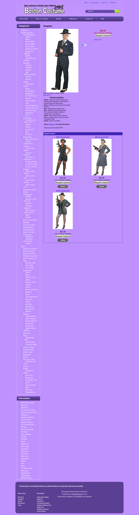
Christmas (24, 432)
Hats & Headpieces (29, 258)
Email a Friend (97, 39)
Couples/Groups (28, 230)
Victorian (28, 77)
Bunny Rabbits (30, 44)
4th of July (28, 390)
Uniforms (26, 146)
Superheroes (27, 137)
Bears (27, 39)
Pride (27, 103)
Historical (26, 63)
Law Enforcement (31, 164)
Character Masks (31, 344)
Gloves (25, 357)
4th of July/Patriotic (27, 424)
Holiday (25, 82)
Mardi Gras (29, 113)
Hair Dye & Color (29, 359)
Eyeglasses (27, 354)
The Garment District (28, 410)
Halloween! (24, 444)
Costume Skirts (28, 350)
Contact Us (89, 19)
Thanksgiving (30, 91)
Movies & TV (29, 129)
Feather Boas (27, 352)
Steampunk (29, 306)
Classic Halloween (31, 105)
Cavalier (28, 70)
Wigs (24, 261)
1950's (27, 275)
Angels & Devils (30, 282)
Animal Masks (30, 342)
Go (117, 11)
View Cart (104, 2)
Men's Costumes (29, 251)
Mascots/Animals (29, 35)
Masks (25, 335)
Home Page (23, 19)
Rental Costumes (27, 33)
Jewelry (28, 243)
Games (27, 127)
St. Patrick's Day (31, 96)
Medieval (28, 67)
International (27, 194)
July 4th (28, 98)
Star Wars (28, 304)
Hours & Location (42, 19)
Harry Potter (25, 446)
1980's (27, 280)
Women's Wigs (30, 263)
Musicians (28, 134)
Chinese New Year (31, 108)
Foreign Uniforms (31, 162)
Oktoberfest (29, 93)
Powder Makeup (31, 321)
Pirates (25, 192)
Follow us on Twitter (45, 486)
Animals (28, 285)
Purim (27, 115)
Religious (26, 222)
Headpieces (29, 237)
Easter (27, 88)
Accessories (27, 235)
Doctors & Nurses (31, 289)
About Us (24, 405)
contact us (52, 124)
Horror (27, 294)
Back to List (46, 95)
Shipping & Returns (27, 417)
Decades (26, 169)
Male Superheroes (31, 139)
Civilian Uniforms (31, 167)
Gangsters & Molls (29, 190)
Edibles (27, 56)
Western (28, 79)
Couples (23, 437)
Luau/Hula (24, 449)
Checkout (113, 2)
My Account (94, 2)
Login (85, 2)
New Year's (29, 375)
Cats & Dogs (29, 46)
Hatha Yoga (68, 486)
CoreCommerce (76, 494)
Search (20, 501)
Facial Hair (27, 333)
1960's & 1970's (30, 277)
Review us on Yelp (58, 486)
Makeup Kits (29, 326)
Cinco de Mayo (30, 101)
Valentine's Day (30, 110)
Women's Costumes (30, 249)
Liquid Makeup (30, 316)
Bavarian (28, 203)
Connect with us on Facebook (29, 486)
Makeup (26, 314)
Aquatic (28, 37)
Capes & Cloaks (28, 232)
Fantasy (28, 124)
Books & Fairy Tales (30, 220)
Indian (27, 215)
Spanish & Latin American (30, 200)
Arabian (28, 217)
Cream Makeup (30, 319)
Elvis (27, 132)
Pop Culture (27, 118)
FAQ (102, 19)
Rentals (58, 19)
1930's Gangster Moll (63, 137)
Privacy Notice (26, 420)
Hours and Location (27, 403)
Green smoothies (77, 486)
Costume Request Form (29, 412)
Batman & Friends (27, 429)
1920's (27, 272)
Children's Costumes (30, 256)
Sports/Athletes (28, 227)
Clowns (27, 287)
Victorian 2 (24, 30)
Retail (23, 247)
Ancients (28, 65)
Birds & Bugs (29, 41)
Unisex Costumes (29, 253)
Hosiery (25, 366)
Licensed (28, 299)
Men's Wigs (29, 265)
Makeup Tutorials (27, 422)
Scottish (28, 196)
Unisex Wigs (29, 268)
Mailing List (73, 19)
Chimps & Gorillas (31, 49)
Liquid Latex (29, 323)
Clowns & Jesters (29, 225)
